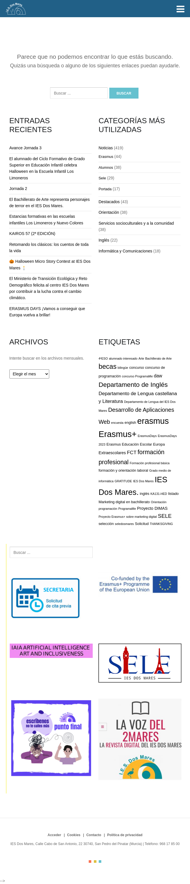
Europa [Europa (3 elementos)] (159, 444)
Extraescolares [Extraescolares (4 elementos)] (112, 452)
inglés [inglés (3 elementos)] (144, 493)
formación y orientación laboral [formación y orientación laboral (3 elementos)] (123, 470)
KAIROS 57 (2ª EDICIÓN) (32, 233)
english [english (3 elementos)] (130, 422)
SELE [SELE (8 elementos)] (165, 516)
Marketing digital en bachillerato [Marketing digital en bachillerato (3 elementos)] (124, 502)
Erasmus (105, 156)
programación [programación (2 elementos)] (107, 508)
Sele (102, 178)
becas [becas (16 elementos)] (107, 366)
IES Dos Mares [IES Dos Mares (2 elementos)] (143, 481)
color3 (100, 861)
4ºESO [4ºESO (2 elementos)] (103, 358)
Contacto (93, 835)
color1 (90, 861)
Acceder (54, 835)
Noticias (105, 148)
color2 (95, 861)
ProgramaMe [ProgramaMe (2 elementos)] (127, 508)
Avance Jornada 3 (25, 148)
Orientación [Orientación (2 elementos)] (159, 502)
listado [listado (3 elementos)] (173, 493)
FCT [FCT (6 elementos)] (131, 452)
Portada (105, 189)
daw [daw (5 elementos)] (158, 375)
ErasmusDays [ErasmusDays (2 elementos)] (147, 436)
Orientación (108, 212)
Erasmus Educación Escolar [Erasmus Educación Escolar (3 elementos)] (129, 444)
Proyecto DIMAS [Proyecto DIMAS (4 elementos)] (152, 508)
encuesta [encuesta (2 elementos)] (117, 422)
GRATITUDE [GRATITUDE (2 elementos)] (123, 481)
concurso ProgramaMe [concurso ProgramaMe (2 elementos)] (137, 376)
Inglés (103, 240)
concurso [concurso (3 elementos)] (136, 367)
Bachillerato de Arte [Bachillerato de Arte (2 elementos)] (158, 358)
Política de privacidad (124, 835)
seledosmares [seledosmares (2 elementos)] (124, 524)
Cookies (73, 835)
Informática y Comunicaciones (125, 251)
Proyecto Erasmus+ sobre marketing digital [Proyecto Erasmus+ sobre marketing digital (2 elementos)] (127, 516)
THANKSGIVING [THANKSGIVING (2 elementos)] (161, 524)
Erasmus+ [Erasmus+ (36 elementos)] (117, 434)
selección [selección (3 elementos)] (106, 524)
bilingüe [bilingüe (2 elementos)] (123, 367)
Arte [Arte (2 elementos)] (141, 358)
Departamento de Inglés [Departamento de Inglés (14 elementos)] (133, 384)
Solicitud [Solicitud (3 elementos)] (142, 524)
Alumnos (105, 167)
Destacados (109, 201)
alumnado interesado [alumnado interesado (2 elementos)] (123, 358)
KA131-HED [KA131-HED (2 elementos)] (159, 493)
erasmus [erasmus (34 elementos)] (153, 421)
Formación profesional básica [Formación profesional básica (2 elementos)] (149, 463)
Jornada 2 (18, 188)
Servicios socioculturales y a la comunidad (136, 223)
